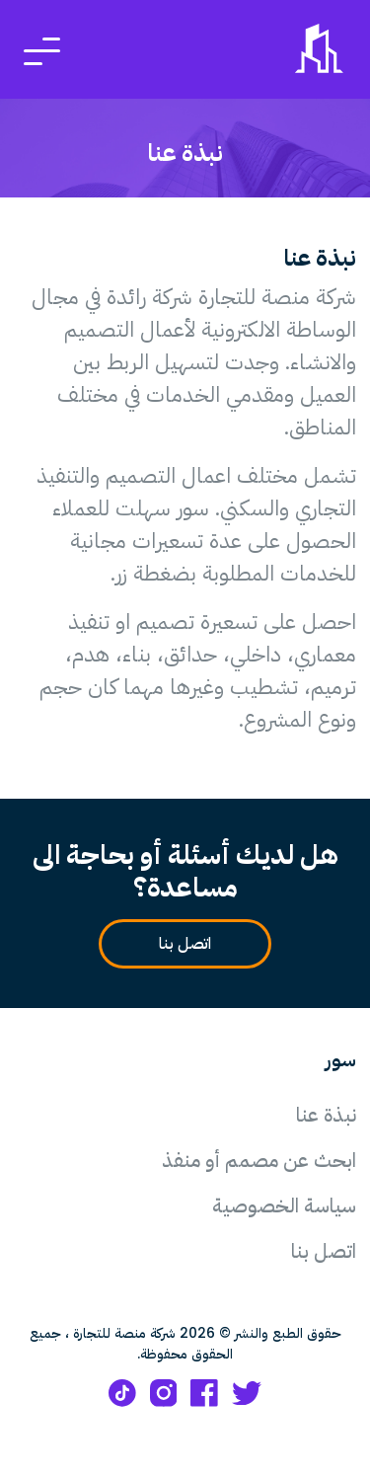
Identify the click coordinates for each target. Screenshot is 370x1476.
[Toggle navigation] (42, 50)
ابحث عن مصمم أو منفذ (259, 1160)
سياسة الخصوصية (284, 1205)
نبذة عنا (326, 1114)
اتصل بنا (177, 944)
